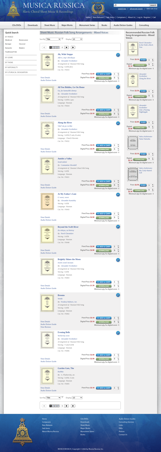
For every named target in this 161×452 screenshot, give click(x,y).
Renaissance (23, 40)
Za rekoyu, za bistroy (66, 230)
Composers (121, 17)
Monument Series (87, 25)
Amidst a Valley (65, 159)
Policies (122, 432)
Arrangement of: (64, 64)
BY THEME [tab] (9, 63)
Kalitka (60, 371)
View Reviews (46, 327)
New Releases (98, 17)
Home (88, 17)
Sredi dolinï (62, 162)
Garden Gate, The (66, 368)
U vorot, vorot (63, 197)
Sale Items (110, 17)
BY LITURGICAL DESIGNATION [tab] (16, 72)
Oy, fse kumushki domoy (67, 90)
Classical (22, 44)
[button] (118, 73)
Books (104, 25)
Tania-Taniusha (144, 139)
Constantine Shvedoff (69, 165)
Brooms (61, 295)
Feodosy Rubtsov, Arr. (69, 302)
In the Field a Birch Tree (146, 46)
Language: (62, 103)
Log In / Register (143, 17)
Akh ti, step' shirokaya (66, 57)
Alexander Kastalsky (68, 200)
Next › (66, 47)
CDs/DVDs (16, 25)
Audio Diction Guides (123, 25)
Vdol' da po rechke (65, 126)
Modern (22, 48)
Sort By (42, 39)
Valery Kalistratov (145, 136)
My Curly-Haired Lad (145, 172)
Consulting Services (126, 422)
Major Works (67, 25)
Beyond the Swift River (68, 227)
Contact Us (123, 435)
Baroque (8, 44)
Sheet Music (49, 25)
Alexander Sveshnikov (69, 61)
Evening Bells (64, 332)
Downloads (33, 25)
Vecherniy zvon (63, 336)
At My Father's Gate (67, 194)
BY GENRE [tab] (9, 58)
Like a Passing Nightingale (144, 111)
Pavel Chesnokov (67, 233)
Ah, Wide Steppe (65, 54)
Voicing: (61, 67)
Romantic (8, 48)
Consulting (144, 25)
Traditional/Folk (11, 52)
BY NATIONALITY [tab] (11, 68)
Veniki (60, 298)
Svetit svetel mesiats (65, 263)
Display (69, 39)
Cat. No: (61, 70)
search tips (122, 9)
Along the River (65, 123)
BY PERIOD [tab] (9, 37)
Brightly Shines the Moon (69, 259)
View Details (45, 78)
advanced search (136, 9)
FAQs (121, 428)
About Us (131, 17)
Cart (154, 17)
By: (59, 61)
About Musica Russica (50, 432)
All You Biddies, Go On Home (71, 87)
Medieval (8, 40)
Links (121, 425)
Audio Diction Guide (48, 80)
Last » (73, 47)
